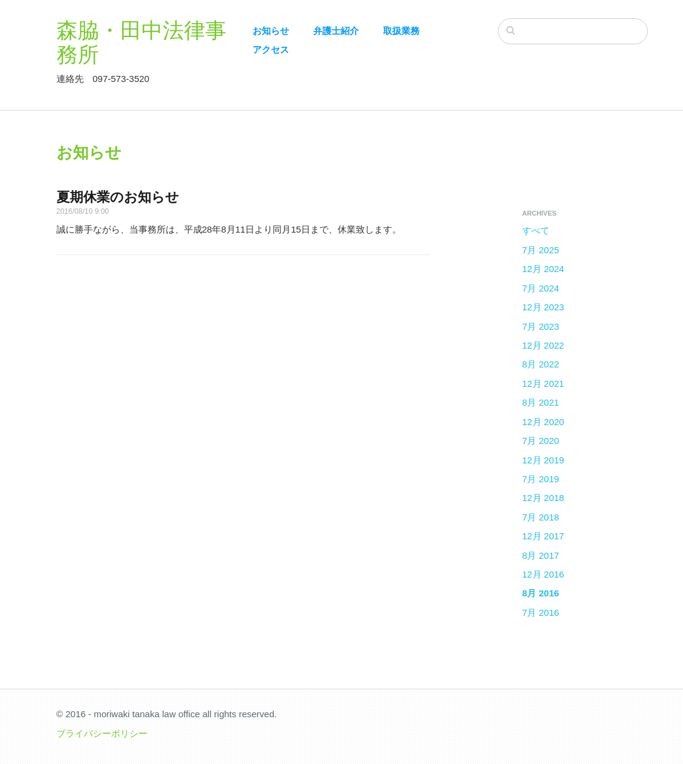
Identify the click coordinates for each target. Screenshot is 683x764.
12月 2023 (543, 307)
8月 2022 (540, 364)
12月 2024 (543, 269)
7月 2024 (540, 288)
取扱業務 (401, 31)
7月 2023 (540, 326)
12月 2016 (543, 574)
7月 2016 (540, 612)
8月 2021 (540, 402)
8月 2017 (540, 555)
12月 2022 (543, 345)
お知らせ (271, 31)
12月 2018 (543, 498)
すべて (535, 230)
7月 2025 (540, 250)
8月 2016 (540, 593)
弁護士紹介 (336, 31)
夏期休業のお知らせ (117, 197)
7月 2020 (540, 440)
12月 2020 (543, 422)
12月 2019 (543, 460)
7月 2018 (540, 517)
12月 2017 (543, 536)
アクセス (271, 49)
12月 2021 (543, 383)
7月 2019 (540, 479)
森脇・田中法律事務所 (141, 42)
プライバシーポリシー (102, 733)
